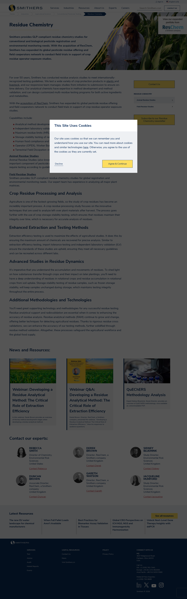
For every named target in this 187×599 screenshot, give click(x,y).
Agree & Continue (117, 163)
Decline (59, 163)
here (85, 147)
